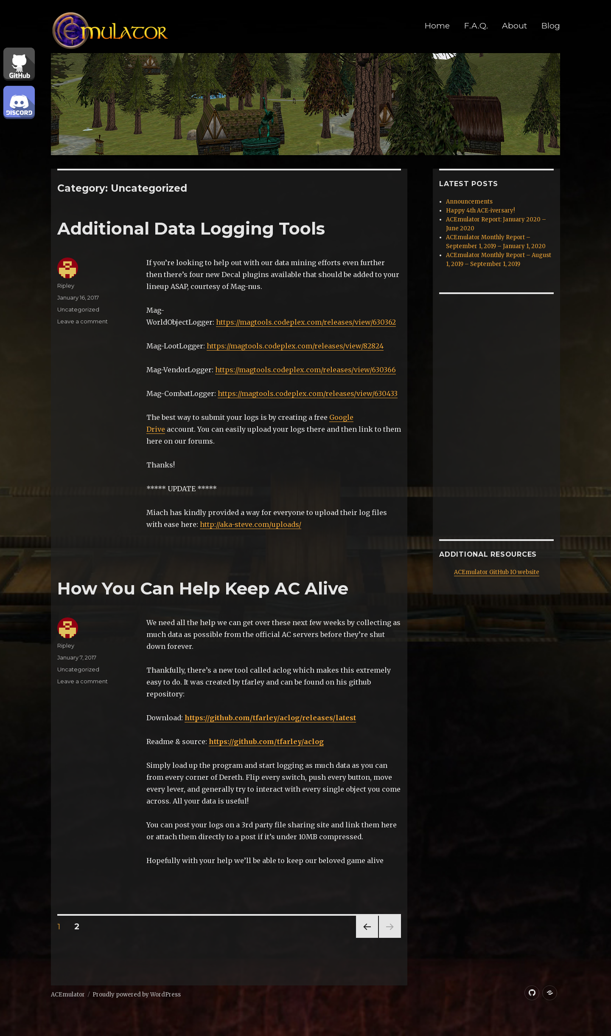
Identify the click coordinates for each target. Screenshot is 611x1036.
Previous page (367, 937)
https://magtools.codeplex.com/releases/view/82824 (295, 346)
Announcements (469, 201)
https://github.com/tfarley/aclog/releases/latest (270, 717)
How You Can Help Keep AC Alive (202, 588)
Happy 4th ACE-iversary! (480, 210)
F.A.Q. (476, 25)
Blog (550, 25)
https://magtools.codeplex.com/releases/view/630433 (308, 393)
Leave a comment (82, 321)
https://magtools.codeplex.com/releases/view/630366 (305, 369)
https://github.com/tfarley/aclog (266, 741)
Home (437, 25)
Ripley (65, 285)
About (514, 25)
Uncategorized (78, 309)
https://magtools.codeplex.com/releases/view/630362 (306, 322)
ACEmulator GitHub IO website (496, 572)
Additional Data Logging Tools (191, 228)
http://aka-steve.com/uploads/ (250, 524)
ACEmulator (68, 994)
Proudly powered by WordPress (136, 994)
